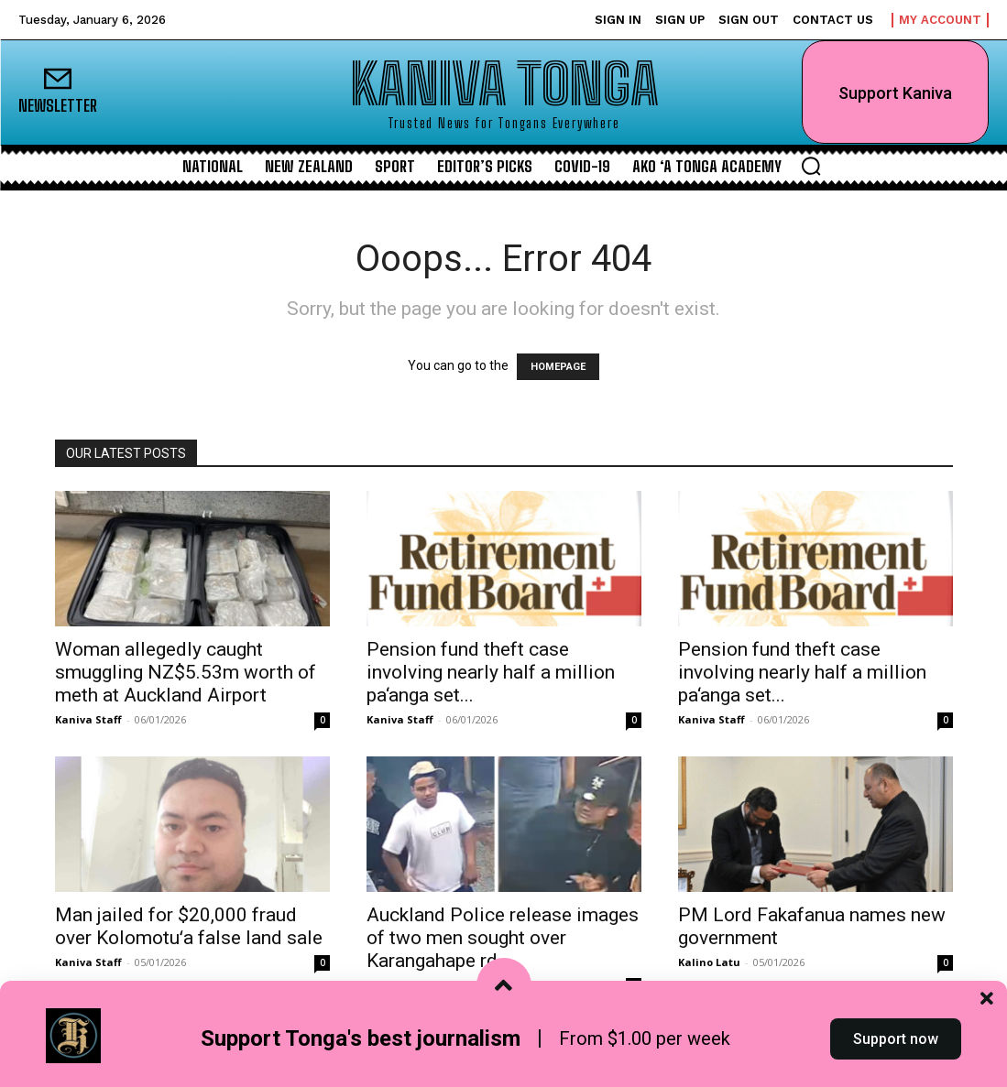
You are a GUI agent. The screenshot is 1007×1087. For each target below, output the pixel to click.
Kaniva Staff (88, 719)
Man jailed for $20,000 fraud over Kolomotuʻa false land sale (189, 926)
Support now (895, 1053)
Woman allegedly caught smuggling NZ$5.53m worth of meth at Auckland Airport (185, 672)
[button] (811, 166)
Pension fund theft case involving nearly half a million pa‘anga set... (491, 672)
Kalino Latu (709, 962)
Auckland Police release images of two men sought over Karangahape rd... (503, 938)
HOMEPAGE (558, 367)
